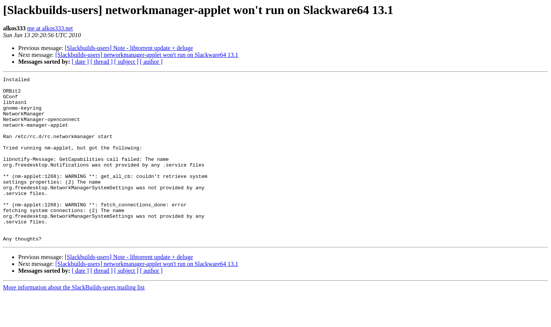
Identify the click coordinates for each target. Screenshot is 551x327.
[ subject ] (126, 61)
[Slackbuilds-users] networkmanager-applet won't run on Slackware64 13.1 (146, 55)
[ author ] (151, 61)
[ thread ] (101, 61)
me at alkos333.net (50, 28)
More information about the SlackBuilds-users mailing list (74, 320)
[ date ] (80, 61)
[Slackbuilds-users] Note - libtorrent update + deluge (129, 48)
